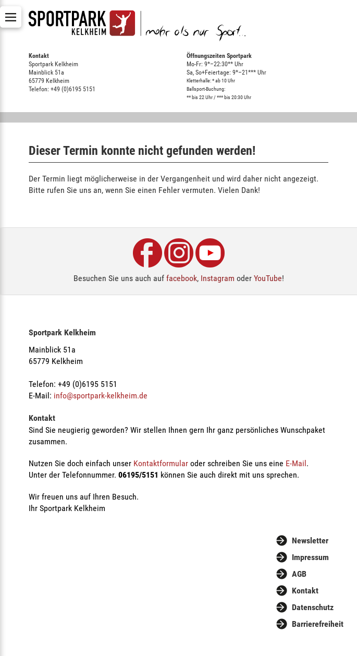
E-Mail (296, 463)
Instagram (218, 278)
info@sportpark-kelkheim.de (100, 395)
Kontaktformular (160, 463)
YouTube (268, 278)
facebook (181, 278)
